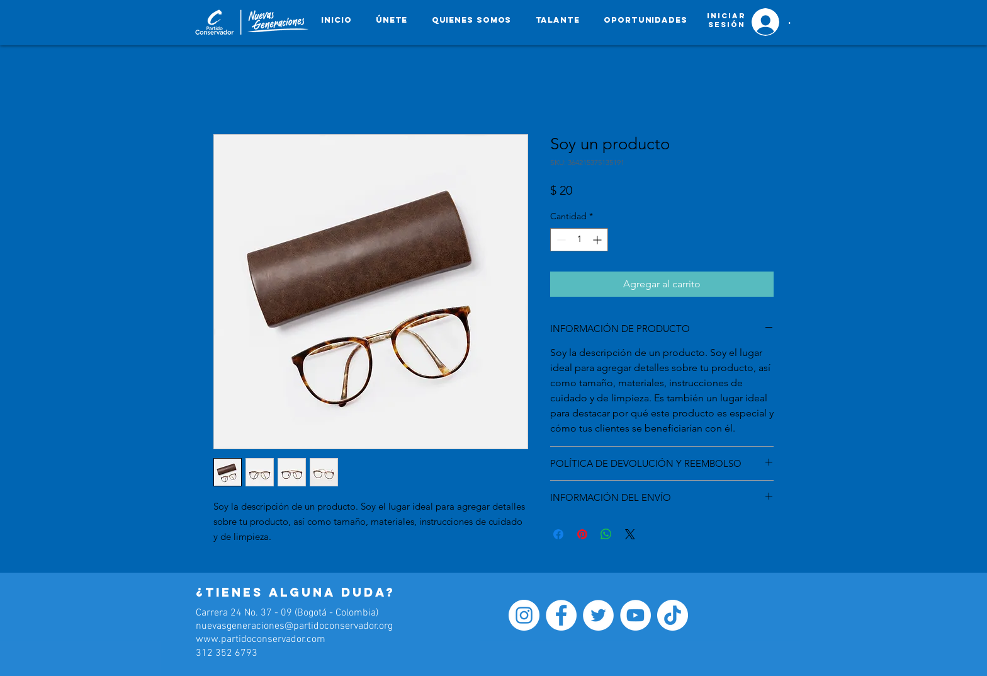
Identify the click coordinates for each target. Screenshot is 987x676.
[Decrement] (560, 240)
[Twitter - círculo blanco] (598, 615)
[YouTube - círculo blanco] (635, 615)
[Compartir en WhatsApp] (606, 534)
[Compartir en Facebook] (558, 534)
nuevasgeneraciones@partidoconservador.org (294, 626)
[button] (645, 20)
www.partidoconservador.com (260, 639)
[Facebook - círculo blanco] (561, 615)
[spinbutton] (579, 240)
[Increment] (598, 240)
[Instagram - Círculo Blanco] (524, 615)
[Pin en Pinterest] (582, 534)
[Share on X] (630, 534)
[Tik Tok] (672, 615)
